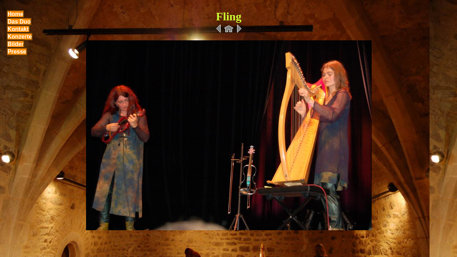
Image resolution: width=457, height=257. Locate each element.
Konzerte (19, 37)
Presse (16, 52)
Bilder (15, 44)
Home (15, 14)
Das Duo (19, 22)
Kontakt (18, 29)
